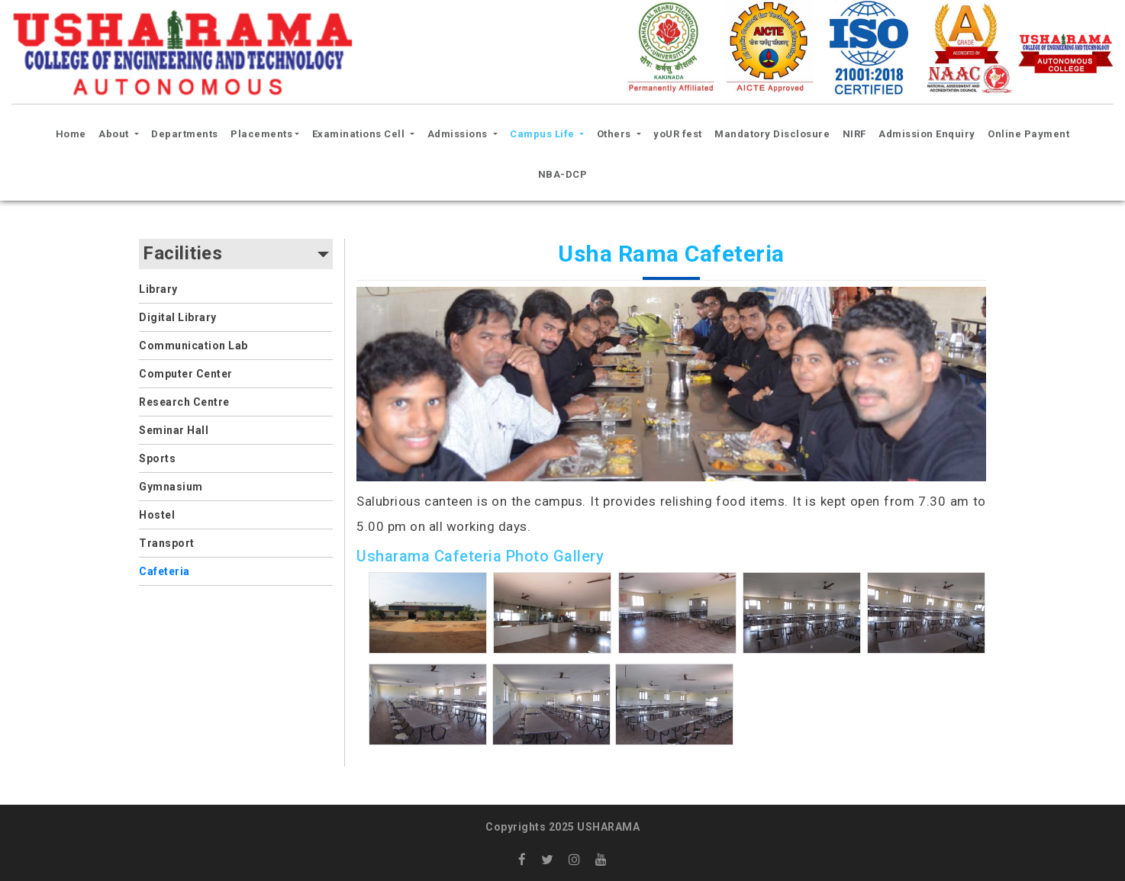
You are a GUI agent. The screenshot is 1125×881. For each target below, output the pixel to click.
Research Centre (184, 402)
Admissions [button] (459, 134)
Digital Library (178, 317)
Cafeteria (164, 571)
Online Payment (1028, 134)
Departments (184, 134)
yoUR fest (677, 134)
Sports (157, 458)
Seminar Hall (173, 430)
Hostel (157, 515)
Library (158, 289)
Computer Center (186, 374)
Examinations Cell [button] (360, 134)
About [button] (114, 134)
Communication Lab (193, 345)
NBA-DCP (563, 174)
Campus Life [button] (543, 134)
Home (73, 132)
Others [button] (615, 134)
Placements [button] (261, 134)
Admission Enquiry (926, 134)
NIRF (854, 134)
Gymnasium (171, 487)
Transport (167, 543)
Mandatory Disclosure (772, 134)
